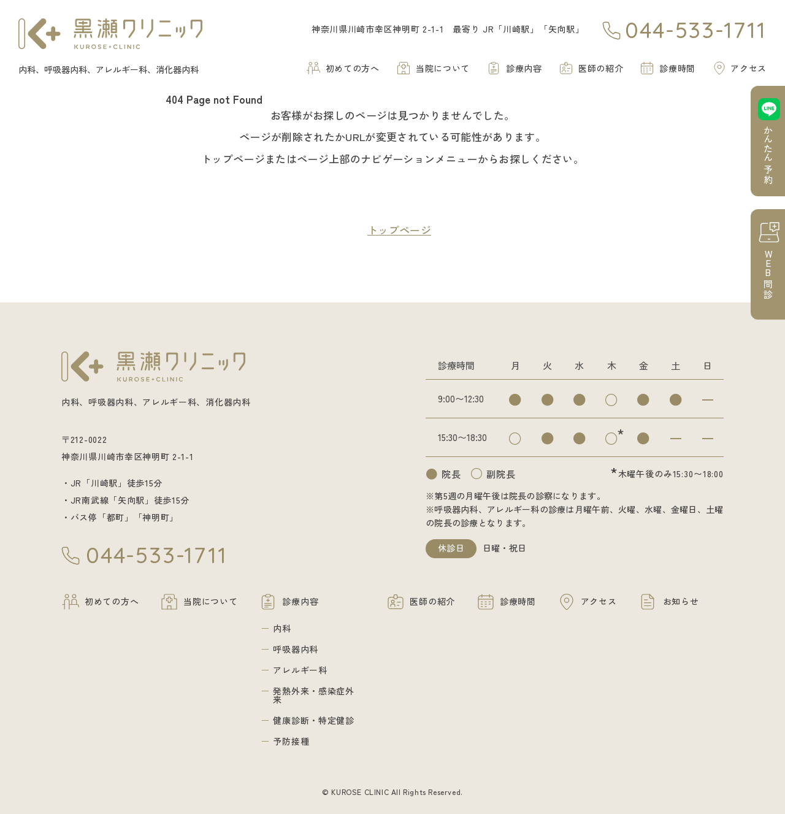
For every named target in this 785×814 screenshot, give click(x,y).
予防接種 (291, 741)
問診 (768, 274)
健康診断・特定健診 (313, 720)
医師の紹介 (601, 68)
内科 (282, 628)
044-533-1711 (696, 30)
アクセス (748, 68)
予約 (768, 155)
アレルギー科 (300, 670)
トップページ (399, 229)
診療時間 (677, 68)
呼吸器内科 (295, 649)
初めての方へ (353, 68)
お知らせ (681, 601)
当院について (443, 68)
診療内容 (524, 68)
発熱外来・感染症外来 (313, 695)
